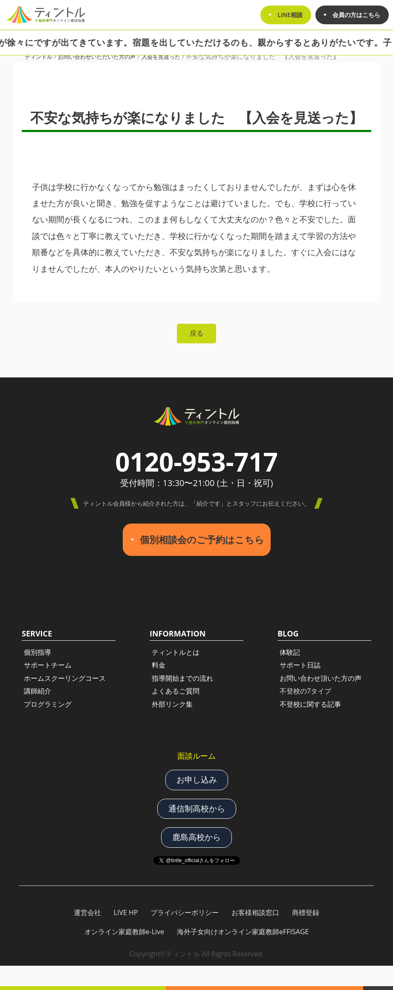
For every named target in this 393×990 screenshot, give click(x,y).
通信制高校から (196, 808)
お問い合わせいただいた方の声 (97, 56)
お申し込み (196, 779)
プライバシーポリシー (184, 912)
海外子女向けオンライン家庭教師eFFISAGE (243, 931)
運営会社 (87, 912)
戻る (196, 333)
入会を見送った (161, 56)
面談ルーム (196, 756)
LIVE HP (126, 912)
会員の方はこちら (356, 15)
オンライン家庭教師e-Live (124, 931)
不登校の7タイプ (305, 691)
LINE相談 (290, 15)
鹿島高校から (196, 837)
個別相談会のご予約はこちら (202, 539)
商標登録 (305, 912)
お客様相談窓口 (255, 912)
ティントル (38, 56)
